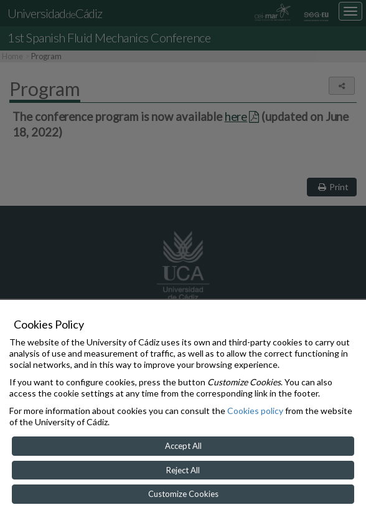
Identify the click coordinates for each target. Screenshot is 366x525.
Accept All (183, 446)
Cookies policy (255, 410)
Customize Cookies (183, 494)
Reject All (183, 470)
